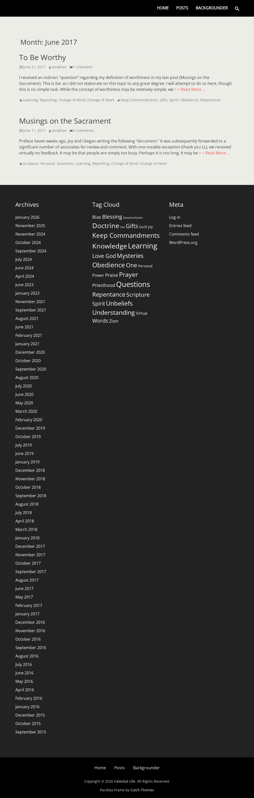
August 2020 (26, 377)
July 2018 (23, 512)
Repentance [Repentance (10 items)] (108, 294)
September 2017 (30, 571)
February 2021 (28, 335)
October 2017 (28, 563)
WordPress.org (183, 242)
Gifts (163, 100)
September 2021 (30, 310)
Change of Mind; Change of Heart (86, 100)
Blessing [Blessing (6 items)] (112, 216)
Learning (30, 100)
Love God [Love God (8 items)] (104, 256)
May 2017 (24, 597)
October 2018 (28, 487)
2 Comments (83, 130)
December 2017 (30, 546)
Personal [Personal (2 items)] (145, 266)
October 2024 (28, 242)
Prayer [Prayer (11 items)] (128, 274)
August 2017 (26, 580)
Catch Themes (142, 790)
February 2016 (28, 698)
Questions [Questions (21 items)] (133, 284)
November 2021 (30, 301)
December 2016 (30, 622)
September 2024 (30, 251)
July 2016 (23, 664)
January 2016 (27, 706)
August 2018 (26, 504)
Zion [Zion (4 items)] (113, 321)
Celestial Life (124, 781)
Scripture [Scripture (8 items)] (138, 294)
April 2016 (24, 690)
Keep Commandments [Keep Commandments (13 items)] (125, 235)
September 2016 (30, 647)
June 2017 (24, 588)
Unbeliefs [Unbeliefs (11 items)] (119, 303)
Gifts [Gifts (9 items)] (132, 226)
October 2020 (28, 360)
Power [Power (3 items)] (98, 275)
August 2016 (26, 656)
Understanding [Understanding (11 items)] (113, 312)
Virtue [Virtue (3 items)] (141, 313)
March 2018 (26, 529)
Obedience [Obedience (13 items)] (108, 264)
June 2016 (24, 673)
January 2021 (27, 344)
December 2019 (30, 428)
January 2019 (27, 462)
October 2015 (28, 723)
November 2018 (30, 479)
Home (163, 8)
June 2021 (24, 327)
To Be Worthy (42, 57)
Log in (174, 217)
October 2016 (28, 639)
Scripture (30, 163)
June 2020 (24, 394)
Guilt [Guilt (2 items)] (143, 226)
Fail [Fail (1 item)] (122, 227)
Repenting (48, 100)
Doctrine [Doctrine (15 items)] (105, 225)
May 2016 (24, 681)
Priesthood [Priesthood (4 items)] (103, 285)
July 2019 (23, 445)
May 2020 (24, 403)
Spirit (173, 100)
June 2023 (24, 284)
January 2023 (27, 293)
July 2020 (23, 386)
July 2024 (23, 259)
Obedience (189, 100)
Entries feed (180, 225)
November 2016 (30, 630)
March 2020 (26, 411)
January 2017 (27, 614)
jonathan (59, 67)
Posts (182, 8)
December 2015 (30, 715)
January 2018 (27, 538)
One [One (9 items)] (131, 265)
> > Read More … (189, 89)
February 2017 (28, 605)
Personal (47, 163)
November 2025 (30, 225)
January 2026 (27, 217)
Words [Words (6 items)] (100, 320)
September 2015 (30, 732)
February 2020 (28, 419)
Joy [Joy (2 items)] (150, 226)
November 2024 (30, 234)
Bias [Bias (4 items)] (96, 217)
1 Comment (82, 67)
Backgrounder (212, 8)
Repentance (210, 100)
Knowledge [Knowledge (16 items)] (109, 245)
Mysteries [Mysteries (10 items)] (130, 255)
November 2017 (30, 554)
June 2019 (24, 453)
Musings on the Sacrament (65, 121)
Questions (65, 163)
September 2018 (30, 495)
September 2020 (30, 369)
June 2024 (24, 268)
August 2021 (26, 318)
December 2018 (30, 470)
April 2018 (24, 521)
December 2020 (30, 352)
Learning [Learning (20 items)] (142, 245)
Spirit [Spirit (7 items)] (98, 303)
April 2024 (24, 276)
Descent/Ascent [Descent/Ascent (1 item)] (133, 217)
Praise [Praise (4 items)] (111, 275)
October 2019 (28, 436)
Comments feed (184, 234)
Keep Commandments (139, 100)
